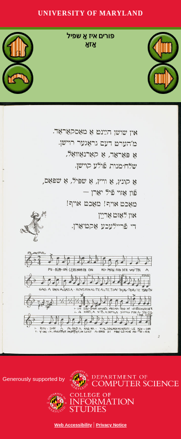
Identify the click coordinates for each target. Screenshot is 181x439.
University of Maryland (90, 13)
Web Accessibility (73, 425)
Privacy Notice (111, 425)
